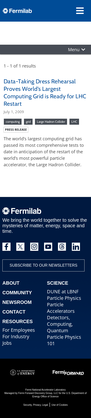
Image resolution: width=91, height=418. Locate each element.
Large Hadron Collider (51, 121)
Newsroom (17, 302)
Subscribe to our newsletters (43, 265)
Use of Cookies (59, 405)
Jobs (7, 343)
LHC (74, 121)
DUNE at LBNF (63, 291)
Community (17, 292)
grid (28, 121)
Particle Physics (64, 298)
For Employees (18, 330)
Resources (17, 321)
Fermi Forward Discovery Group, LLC (38, 393)
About (10, 283)
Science (57, 283)
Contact (13, 311)
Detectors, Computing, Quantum (60, 324)
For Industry (15, 336)
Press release (16, 130)
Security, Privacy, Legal (35, 405)
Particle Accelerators (61, 307)
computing (13, 121)
